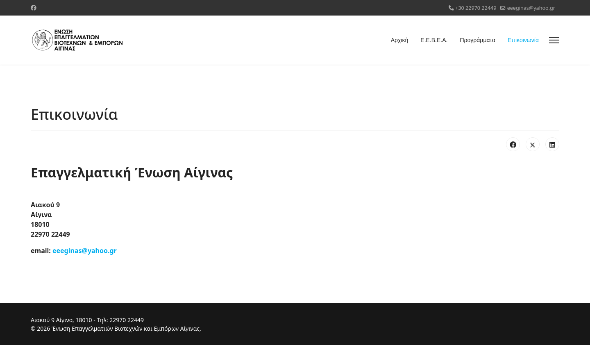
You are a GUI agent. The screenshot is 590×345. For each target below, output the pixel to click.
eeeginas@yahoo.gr (531, 7)
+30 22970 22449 (475, 7)
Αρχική (399, 40)
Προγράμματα (477, 40)
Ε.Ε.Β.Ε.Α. (433, 40)
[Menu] (554, 40)
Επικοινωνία (523, 40)
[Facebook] (33, 7)
